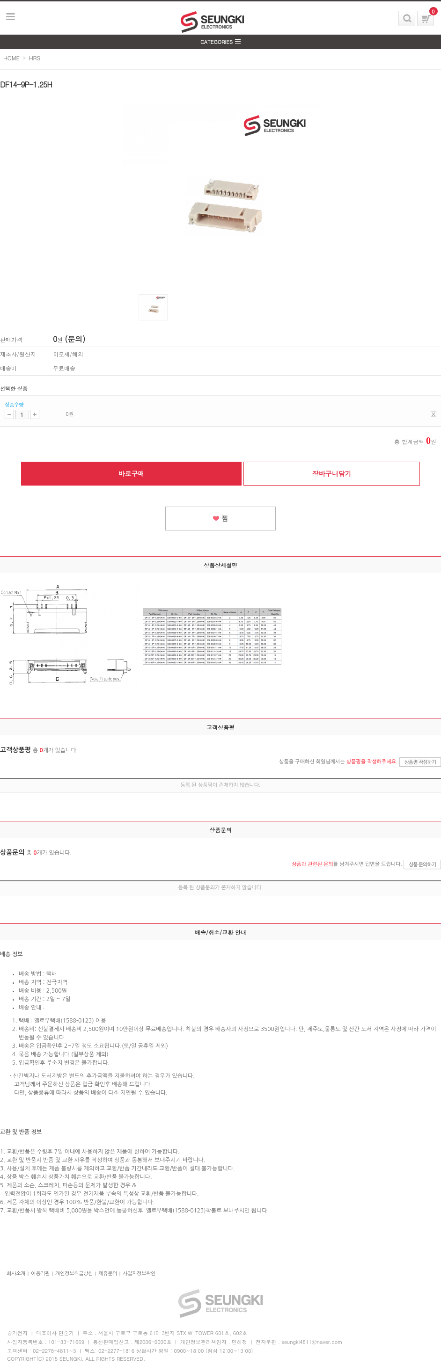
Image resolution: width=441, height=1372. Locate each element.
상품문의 (220, 830)
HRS (34, 58)
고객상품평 (220, 727)
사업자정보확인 (139, 1273)
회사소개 (16, 1273)
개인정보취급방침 (74, 1273)
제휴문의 (107, 1273)
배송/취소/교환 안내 (220, 932)
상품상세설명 (220, 565)
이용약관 (40, 1273)
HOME (11, 58)
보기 (11, 17)
